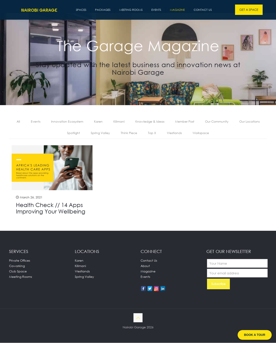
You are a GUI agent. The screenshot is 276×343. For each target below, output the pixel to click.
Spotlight (73, 133)
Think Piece (129, 133)
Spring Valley (100, 133)
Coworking (17, 266)
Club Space (18, 271)
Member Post (184, 121)
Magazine (148, 271)
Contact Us (149, 260)
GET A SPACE (248, 9)
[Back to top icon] (138, 317)
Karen (98, 121)
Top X (152, 133)
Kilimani (119, 121)
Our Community (217, 121)
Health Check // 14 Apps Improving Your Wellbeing (50, 208)
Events (35, 121)
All (18, 121)
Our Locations (249, 121)
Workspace (201, 133)
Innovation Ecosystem (67, 121)
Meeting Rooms (20, 277)
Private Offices (19, 260)
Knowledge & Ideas (149, 121)
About (145, 266)
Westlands (174, 133)
